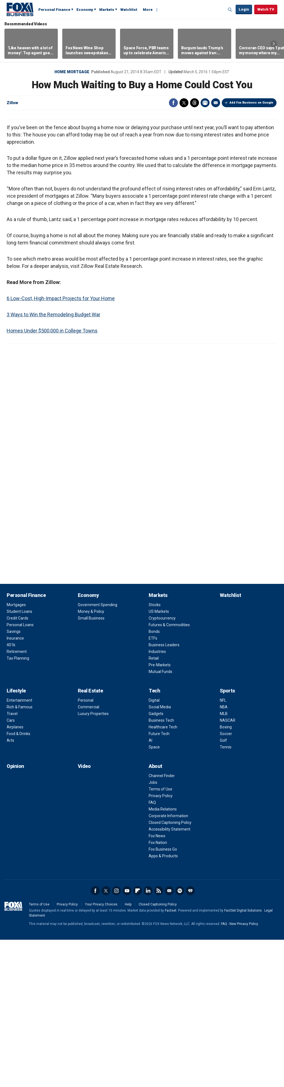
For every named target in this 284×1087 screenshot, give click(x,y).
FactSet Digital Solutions (243, 1058)
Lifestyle (16, 838)
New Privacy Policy (244, 1071)
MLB (224, 861)
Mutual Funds (160, 819)
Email (215, 102)
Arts (10, 887)
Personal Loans (20, 772)
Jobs (153, 929)
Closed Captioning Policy (170, 970)
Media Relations (163, 956)
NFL (223, 847)
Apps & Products (163, 1003)
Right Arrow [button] (273, 43)
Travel (12, 861)
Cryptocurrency (162, 765)
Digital (154, 847)
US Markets (159, 759)
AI (150, 887)
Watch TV (265, 9)
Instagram (116, 1038)
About (155, 913)
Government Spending (97, 752)
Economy (84, 10)
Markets (106, 10)
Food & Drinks (18, 881)
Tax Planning (18, 805)
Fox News (157, 983)
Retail (154, 805)
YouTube (127, 1038)
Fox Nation (158, 990)
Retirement (17, 799)
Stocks (155, 752)
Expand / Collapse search (230, 9)
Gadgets (156, 861)
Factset (170, 1058)
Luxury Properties (93, 861)
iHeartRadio (190, 1038)
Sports (227, 838)
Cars (11, 867)
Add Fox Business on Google (251, 102)
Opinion (15, 913)
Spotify (179, 1038)
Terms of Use (160, 936)
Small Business (91, 765)
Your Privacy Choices (101, 1052)
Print (205, 102)
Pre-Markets (160, 812)
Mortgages (16, 752)
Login (244, 9)
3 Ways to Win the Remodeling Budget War (53, 462)
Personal (85, 847)
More (148, 10)
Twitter (184, 102)
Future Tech (159, 881)
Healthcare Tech (163, 874)
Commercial (88, 854)
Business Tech (161, 867)
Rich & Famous (20, 854)
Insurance (15, 785)
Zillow (12, 103)
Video (84, 913)
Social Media (160, 854)
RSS (158, 1038)
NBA (224, 854)
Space (154, 894)
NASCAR (227, 867)
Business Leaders (164, 792)
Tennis (225, 894)
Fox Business (20, 9)
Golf (223, 887)
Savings (14, 779)
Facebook (173, 102)
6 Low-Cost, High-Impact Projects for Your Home (61, 446)
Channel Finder (162, 923)
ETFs (153, 785)
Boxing (226, 874)
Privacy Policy (161, 943)
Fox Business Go (163, 996)
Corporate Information (168, 963)
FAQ (152, 950)
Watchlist (128, 10)
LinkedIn (148, 1038)
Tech (154, 838)
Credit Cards (17, 765)
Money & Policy (91, 759)
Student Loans (19, 759)
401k (11, 792)
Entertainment (19, 847)
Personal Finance (54, 10)
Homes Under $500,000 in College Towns (52, 478)
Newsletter (169, 1038)
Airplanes (15, 874)
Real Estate (90, 838)
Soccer (226, 881)
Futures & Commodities (169, 772)
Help (128, 1052)
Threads (194, 102)
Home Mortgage (71, 72)
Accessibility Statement (169, 976)
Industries (157, 799)
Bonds (154, 779)
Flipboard (137, 1038)
